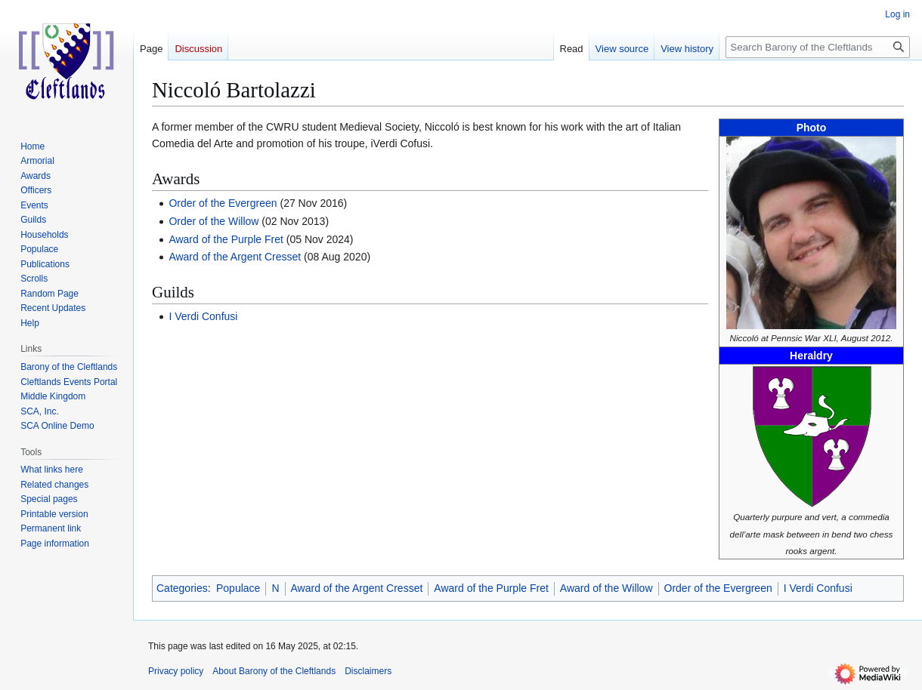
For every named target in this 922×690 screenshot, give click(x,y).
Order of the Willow (213, 221)
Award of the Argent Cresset (235, 257)
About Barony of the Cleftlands (274, 671)
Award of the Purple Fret (226, 239)
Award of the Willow (606, 588)
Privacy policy (175, 671)
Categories (182, 588)
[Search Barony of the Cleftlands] (818, 47)
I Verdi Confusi (203, 316)
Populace (238, 588)
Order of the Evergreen (223, 203)
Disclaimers (368, 671)
